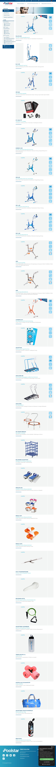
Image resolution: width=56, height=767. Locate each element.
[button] (51, 1)
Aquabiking (6, 12)
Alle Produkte (7, 10)
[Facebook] (14, 755)
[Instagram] (8, 755)
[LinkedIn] (4, 755)
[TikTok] (4, 759)
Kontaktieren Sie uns (24, 754)
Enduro (7, 32)
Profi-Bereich (34, 0)
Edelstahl (8, 25)
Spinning (8, 33)
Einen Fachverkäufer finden (44, 0)
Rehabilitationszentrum (11, 41)
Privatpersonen (9, 43)
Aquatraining (6, 15)
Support (27, 0)
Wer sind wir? (23, 752)
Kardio (7, 30)
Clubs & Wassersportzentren (10, 38)
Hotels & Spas (9, 40)
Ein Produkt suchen (20, 0)
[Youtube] (11, 755)
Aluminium (8, 23)
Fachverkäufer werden (24, 756)
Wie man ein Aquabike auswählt (8, 46)
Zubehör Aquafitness (8, 17)
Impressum (22, 758)
